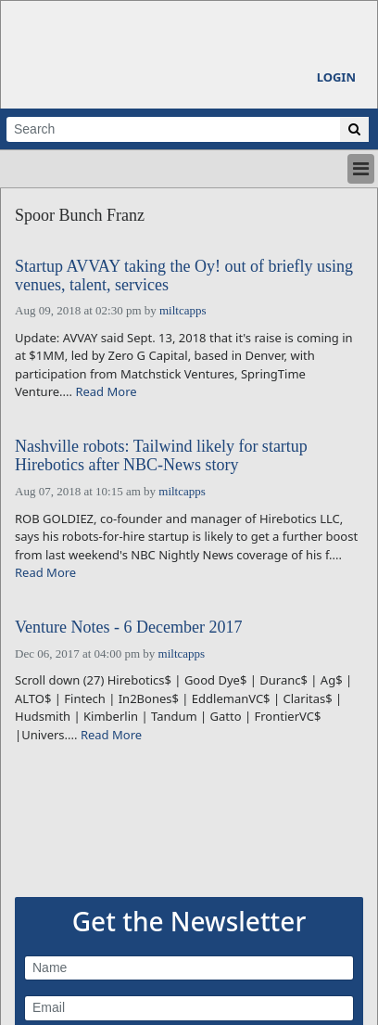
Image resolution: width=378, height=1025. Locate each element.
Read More (105, 391)
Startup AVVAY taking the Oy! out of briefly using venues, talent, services (184, 276)
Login (336, 77)
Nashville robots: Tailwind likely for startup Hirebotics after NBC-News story (161, 456)
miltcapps (183, 310)
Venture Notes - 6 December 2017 (128, 627)
